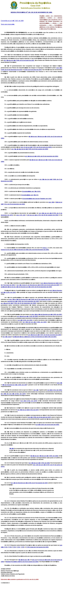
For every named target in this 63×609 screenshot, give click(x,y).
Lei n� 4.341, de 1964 (25, 320)
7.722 (10, 547)
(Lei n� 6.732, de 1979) (28, 401)
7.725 (22, 547)
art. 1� (36, 390)
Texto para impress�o (7, 24)
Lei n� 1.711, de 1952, (54, 390)
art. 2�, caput (7, 337)
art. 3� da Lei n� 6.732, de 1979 (13, 394)
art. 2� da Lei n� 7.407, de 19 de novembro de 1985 (44, 335)
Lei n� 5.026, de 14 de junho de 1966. (47, 424)
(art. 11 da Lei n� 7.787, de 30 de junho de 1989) (36, 147)
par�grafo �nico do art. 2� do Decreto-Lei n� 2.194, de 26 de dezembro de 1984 (26, 287)
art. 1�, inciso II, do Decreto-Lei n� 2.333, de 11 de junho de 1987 (38, 285)
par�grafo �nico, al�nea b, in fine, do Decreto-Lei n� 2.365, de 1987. (35, 337)
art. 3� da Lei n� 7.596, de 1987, (35, 322)
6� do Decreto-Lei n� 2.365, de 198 (14, 385)
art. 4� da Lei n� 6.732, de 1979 (27, 410)
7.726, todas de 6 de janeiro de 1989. (37, 547)
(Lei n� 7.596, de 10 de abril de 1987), (39, 417)
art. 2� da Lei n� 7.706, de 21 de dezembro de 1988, (18, 303)
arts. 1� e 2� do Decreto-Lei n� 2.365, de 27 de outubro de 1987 (30, 299)
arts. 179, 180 (20, 215)
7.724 (18, 547)
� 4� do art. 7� (24, 560)
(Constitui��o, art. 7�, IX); (29, 195)
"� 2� (11, 448)
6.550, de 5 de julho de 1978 (32, 69)
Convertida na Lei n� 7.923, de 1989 (12, 20)
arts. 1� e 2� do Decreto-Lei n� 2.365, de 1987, (47, 314)
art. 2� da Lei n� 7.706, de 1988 (27, 316)
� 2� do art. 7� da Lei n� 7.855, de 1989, (44, 456)
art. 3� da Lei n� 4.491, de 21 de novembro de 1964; (41, 156)
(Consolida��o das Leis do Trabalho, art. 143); (36, 198)
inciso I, (44, 247)
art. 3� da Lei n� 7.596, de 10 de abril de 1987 (19, 60)
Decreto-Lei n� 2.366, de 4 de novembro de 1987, (23, 301)
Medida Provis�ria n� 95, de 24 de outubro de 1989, (22, 561)
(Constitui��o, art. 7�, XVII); (31, 191)
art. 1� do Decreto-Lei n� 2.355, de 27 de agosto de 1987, (29, 483)
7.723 (14, 547)
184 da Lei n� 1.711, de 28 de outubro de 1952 (42, 215)
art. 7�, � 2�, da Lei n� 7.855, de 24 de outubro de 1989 (30, 149)
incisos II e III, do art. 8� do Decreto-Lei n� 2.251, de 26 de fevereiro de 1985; (25, 249)
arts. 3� (51, 202)
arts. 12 (34, 560)
